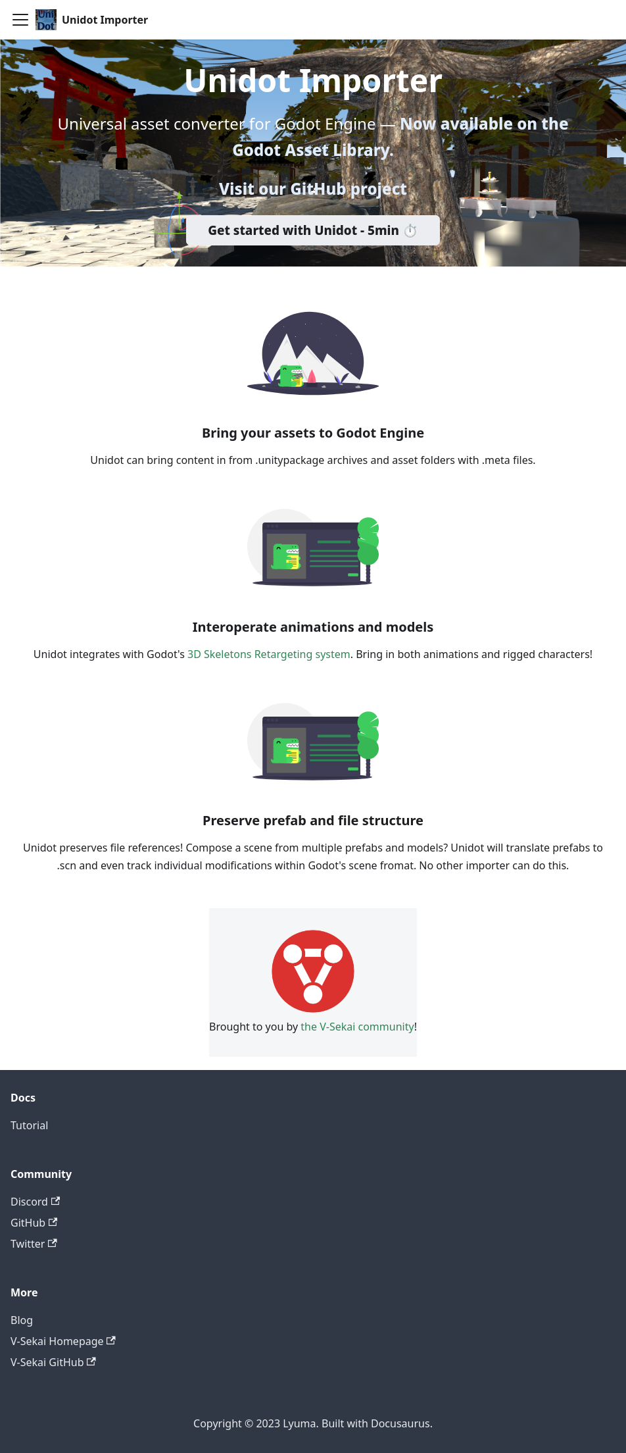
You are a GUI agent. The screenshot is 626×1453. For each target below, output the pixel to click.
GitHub (34, 1222)
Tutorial (29, 1125)
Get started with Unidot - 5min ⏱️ (313, 230)
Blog (22, 1320)
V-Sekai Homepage (63, 1341)
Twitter (34, 1243)
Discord (35, 1201)
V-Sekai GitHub (53, 1362)
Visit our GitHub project (313, 188)
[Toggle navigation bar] (20, 20)
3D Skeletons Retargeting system (268, 654)
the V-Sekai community (357, 1026)
